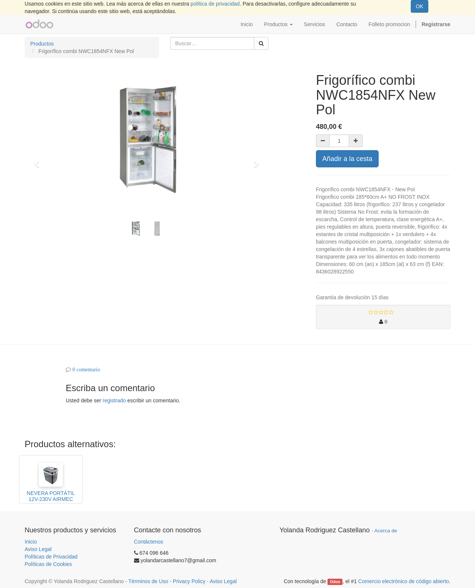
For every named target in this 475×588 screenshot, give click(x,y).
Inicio (31, 542)
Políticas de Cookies (48, 564)
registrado (114, 400)
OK (419, 6)
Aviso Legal (38, 549)
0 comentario (86, 369)
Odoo (335, 581)
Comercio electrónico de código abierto (403, 581)
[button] (39, 160)
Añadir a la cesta (347, 159)
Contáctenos (149, 542)
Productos (42, 44)
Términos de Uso (148, 581)
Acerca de (386, 530)
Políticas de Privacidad (51, 557)
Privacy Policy (189, 581)
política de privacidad (215, 4)
